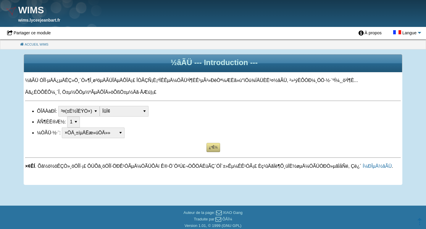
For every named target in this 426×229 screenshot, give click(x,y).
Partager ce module (32, 32)
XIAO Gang (232, 212)
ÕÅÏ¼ (227, 219)
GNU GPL (231, 225)
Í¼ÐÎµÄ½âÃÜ (377, 166)
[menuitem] (370, 33)
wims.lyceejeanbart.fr (39, 20)
